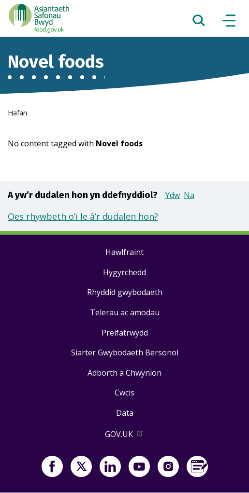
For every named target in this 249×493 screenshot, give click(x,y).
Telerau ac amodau (125, 312)
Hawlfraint (124, 252)
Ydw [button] (172, 195)
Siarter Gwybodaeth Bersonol (124, 352)
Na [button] (189, 195)
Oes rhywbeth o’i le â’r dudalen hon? (83, 216)
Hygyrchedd (124, 272)
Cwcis (124, 392)
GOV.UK (125, 436)
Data (124, 413)
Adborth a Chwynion (124, 372)
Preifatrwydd (125, 332)
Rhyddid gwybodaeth (124, 292)
